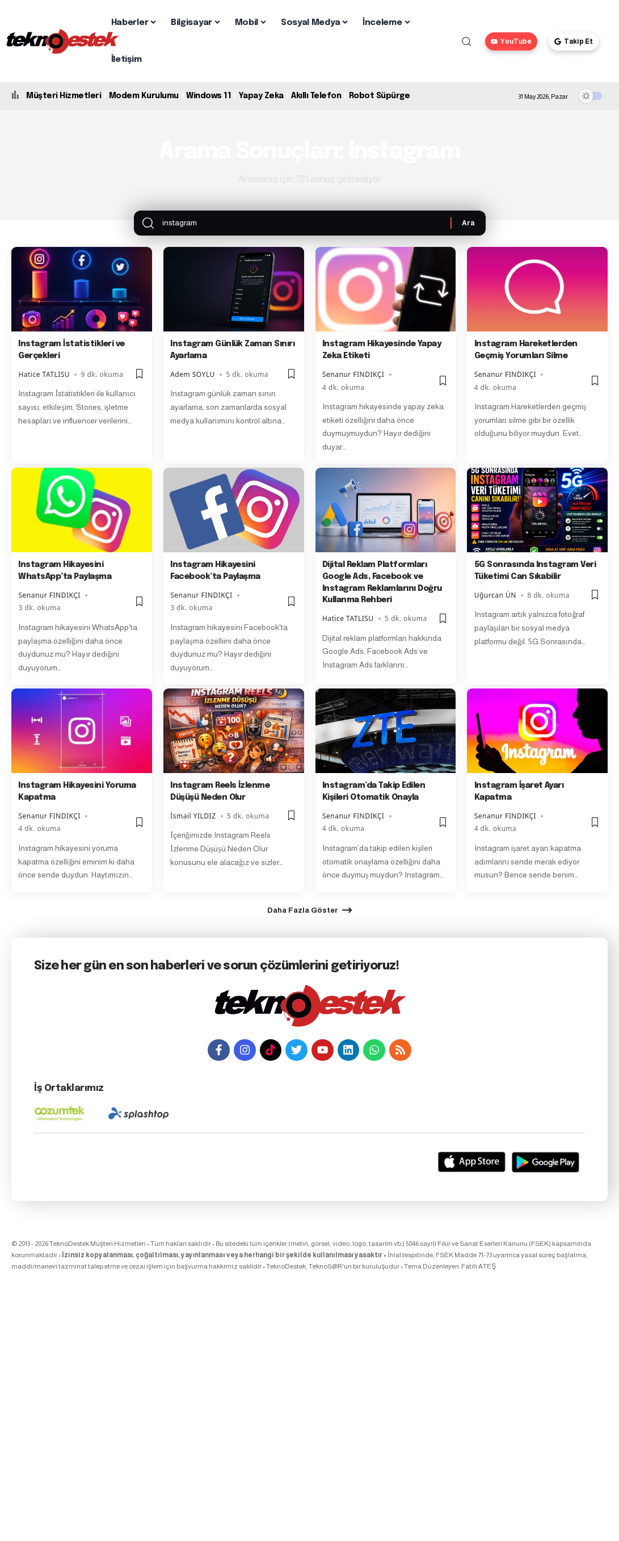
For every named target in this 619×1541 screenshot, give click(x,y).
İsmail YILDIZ (193, 827)
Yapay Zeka (261, 96)
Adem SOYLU (192, 385)
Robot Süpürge (379, 96)
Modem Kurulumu (144, 96)
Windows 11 (208, 96)
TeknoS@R (325, 1287)
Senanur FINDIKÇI (353, 385)
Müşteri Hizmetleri (63, 96)
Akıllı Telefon (316, 96)
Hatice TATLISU (44, 385)
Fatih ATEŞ (478, 1287)
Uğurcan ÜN (495, 606)
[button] (466, 41)
